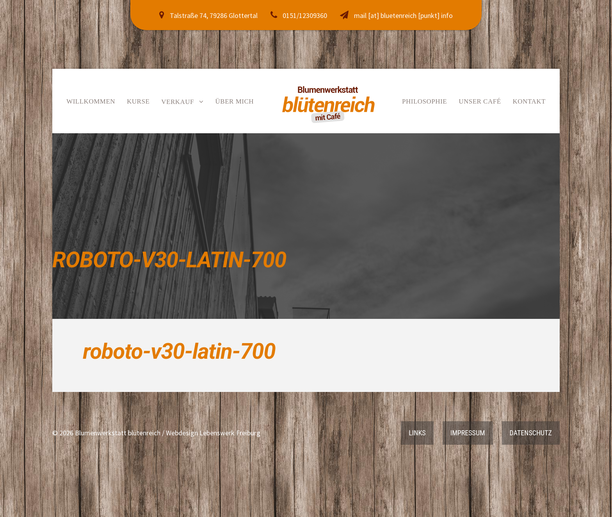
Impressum (467, 433)
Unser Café (480, 101)
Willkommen (90, 101)
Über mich (234, 101)
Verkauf (177, 102)
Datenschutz (531, 433)
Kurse (138, 101)
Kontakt (529, 101)
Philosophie (424, 101)
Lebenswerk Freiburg (229, 432)
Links (417, 433)
